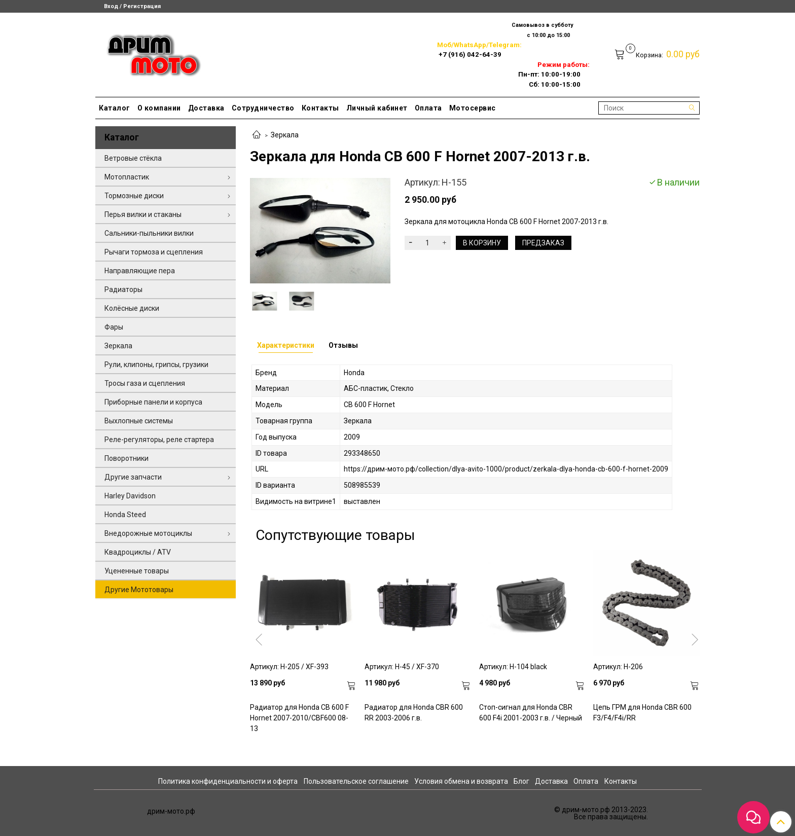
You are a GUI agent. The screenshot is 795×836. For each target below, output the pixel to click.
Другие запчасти (133, 477)
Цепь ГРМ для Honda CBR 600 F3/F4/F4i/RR (642, 712)
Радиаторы (123, 289)
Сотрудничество (263, 108)
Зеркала (285, 135)
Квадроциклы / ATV (137, 552)
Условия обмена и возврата (461, 781)
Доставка (206, 108)
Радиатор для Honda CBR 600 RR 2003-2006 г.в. (414, 712)
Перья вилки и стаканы (143, 214)
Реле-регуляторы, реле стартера (159, 439)
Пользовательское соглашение (356, 781)
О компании (159, 108)
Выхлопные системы (138, 421)
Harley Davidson (130, 496)
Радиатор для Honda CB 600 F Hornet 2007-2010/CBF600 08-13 (299, 718)
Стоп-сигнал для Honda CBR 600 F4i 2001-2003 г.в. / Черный (530, 712)
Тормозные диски (134, 196)
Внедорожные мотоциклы (148, 533)
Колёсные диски (131, 308)
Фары (113, 327)
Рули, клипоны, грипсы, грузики (156, 364)
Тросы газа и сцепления (144, 383)
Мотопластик (126, 177)
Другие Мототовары (138, 590)
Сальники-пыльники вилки (149, 233)
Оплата (428, 108)
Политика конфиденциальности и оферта (228, 781)
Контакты (320, 108)
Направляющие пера (139, 271)
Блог (521, 781)
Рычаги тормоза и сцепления (153, 252)
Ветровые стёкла (133, 158)
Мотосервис (472, 108)
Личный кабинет (377, 108)
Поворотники (126, 458)
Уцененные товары (136, 571)
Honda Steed (125, 515)
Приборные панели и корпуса (153, 402)
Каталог (114, 108)
